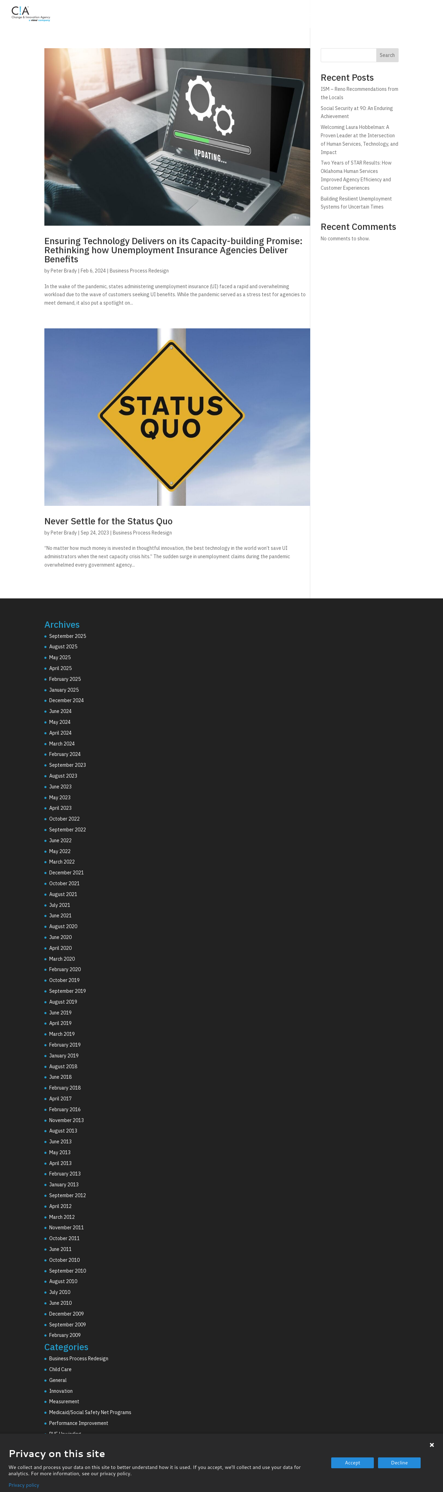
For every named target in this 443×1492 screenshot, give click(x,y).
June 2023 (60, 787)
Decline (399, 1462)
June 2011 (60, 1249)
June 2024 (60, 711)
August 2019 (63, 1002)
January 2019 (64, 1056)
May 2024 (60, 722)
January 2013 (64, 1184)
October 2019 (64, 980)
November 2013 (66, 1120)
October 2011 (64, 1238)
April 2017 (60, 1099)
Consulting (272, 15)
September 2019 (67, 991)
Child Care (60, 1369)
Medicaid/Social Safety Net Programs (90, 1412)
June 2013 (60, 1141)
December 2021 (66, 872)
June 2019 (60, 1013)
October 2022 (64, 819)
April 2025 (60, 668)
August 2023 (63, 776)
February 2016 (65, 1109)
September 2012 (67, 1195)
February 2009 (65, 1335)
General (58, 1380)
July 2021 (59, 905)
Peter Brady (64, 271)
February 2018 (65, 1088)
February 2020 (65, 969)
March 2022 (62, 862)
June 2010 (60, 1303)
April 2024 (60, 733)
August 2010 (63, 1281)
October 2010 (64, 1260)
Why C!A (359, 15)
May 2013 (60, 1152)
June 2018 (60, 1077)
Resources (400, 15)
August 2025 (63, 646)
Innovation (61, 1391)
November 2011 (66, 1227)
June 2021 (60, 915)
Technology (317, 15)
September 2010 (67, 1271)
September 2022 (67, 830)
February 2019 (65, 1045)
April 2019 (60, 1023)
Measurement (64, 1401)
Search (387, 55)
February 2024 (65, 754)
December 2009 (66, 1314)
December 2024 (66, 700)
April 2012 (60, 1206)
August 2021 (63, 894)
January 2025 (64, 690)
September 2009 (67, 1325)
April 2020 (60, 948)
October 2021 (64, 883)
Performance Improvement (78, 1423)
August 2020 (63, 926)
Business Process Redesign (139, 271)
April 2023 (60, 808)
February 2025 (65, 679)
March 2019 (62, 1034)
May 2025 (60, 657)
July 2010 (59, 1292)
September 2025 (67, 636)
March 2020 (62, 959)
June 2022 (60, 840)
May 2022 (60, 851)
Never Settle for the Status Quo (108, 521)
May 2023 (60, 797)
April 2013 (60, 1163)
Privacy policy (23, 1485)
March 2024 (62, 744)
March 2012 (62, 1217)
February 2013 (65, 1174)
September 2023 (67, 765)
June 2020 (60, 937)
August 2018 (63, 1066)
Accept (352, 1462)
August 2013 (63, 1131)
